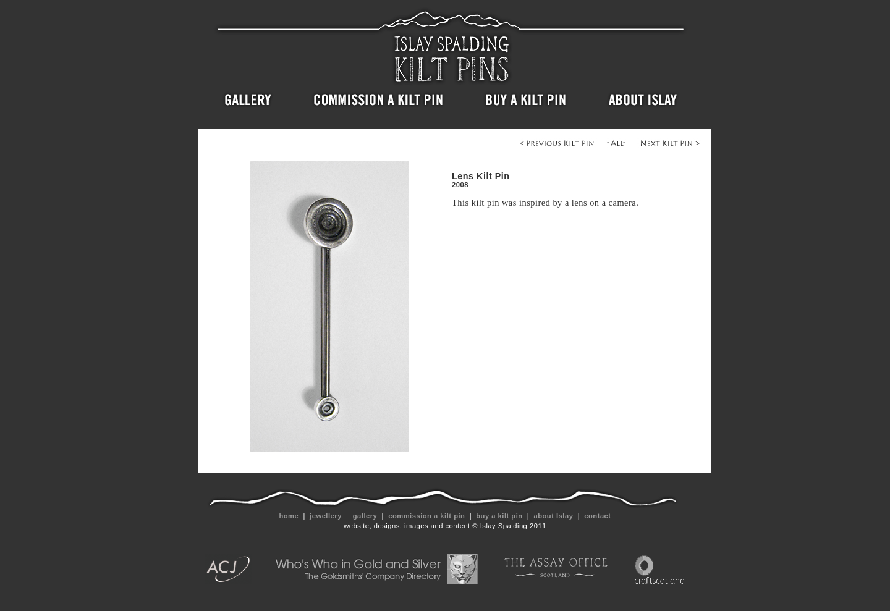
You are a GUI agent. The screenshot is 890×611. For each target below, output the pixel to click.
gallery (364, 516)
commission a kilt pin (426, 516)
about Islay (553, 516)
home (289, 516)
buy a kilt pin (499, 516)
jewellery (326, 516)
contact (598, 516)
